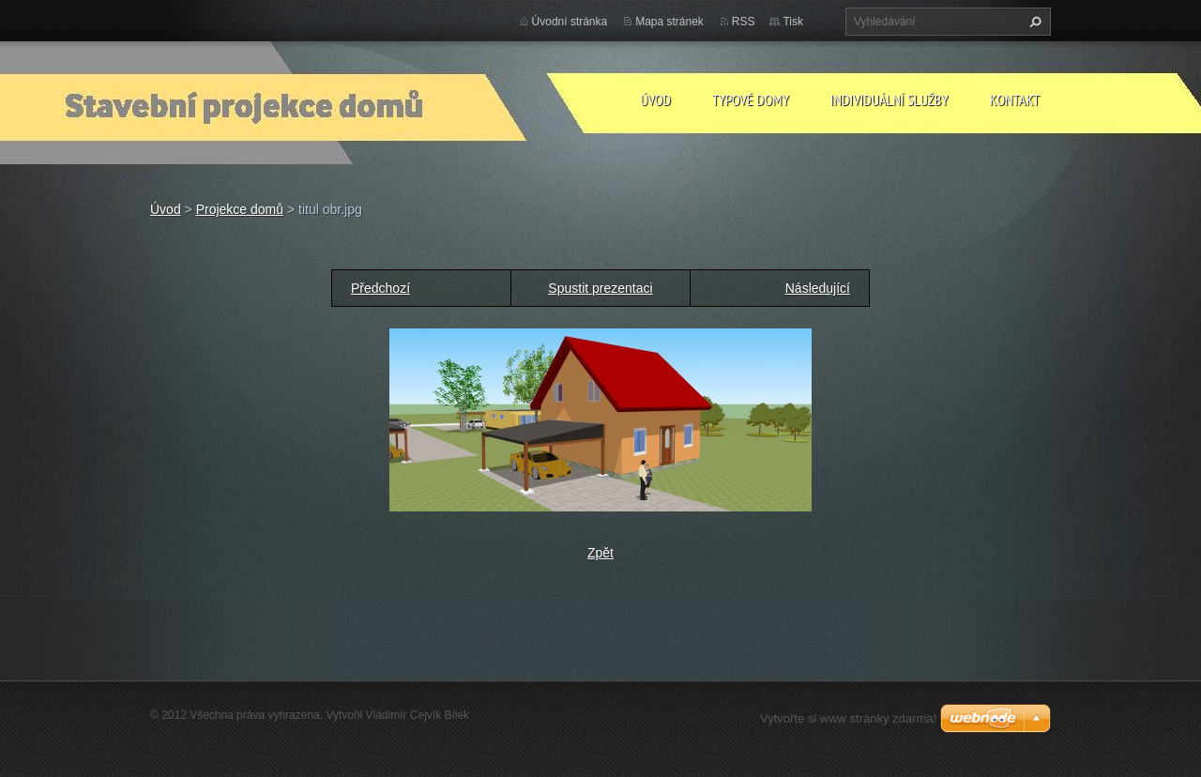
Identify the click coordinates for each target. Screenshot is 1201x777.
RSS (743, 21)
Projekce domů (239, 209)
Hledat (1033, 22)
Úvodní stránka (570, 21)
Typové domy (750, 99)
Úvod (655, 99)
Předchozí (380, 288)
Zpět (600, 552)
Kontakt (1015, 99)
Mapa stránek (669, 21)
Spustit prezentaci (600, 288)
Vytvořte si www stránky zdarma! (848, 718)
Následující (817, 288)
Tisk (793, 21)
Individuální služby (889, 99)
